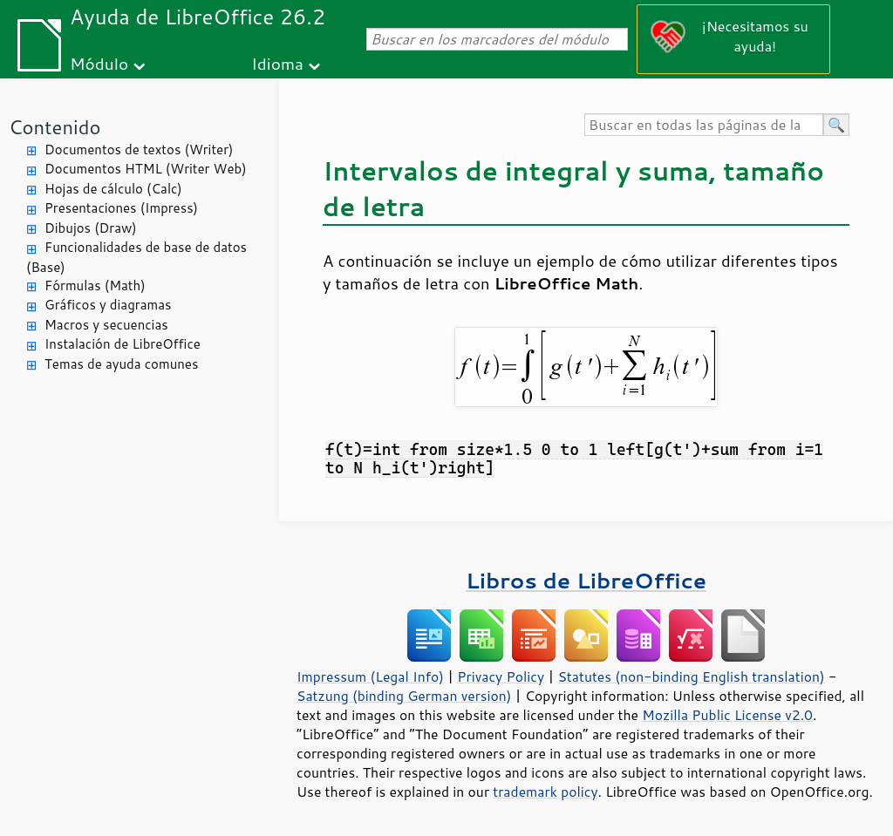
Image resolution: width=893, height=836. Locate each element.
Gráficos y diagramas (107, 305)
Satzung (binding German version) (404, 695)
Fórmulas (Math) (95, 285)
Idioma (277, 63)
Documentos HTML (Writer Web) (145, 169)
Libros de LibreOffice (586, 580)
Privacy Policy (500, 676)
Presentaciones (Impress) (121, 208)
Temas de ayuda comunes (121, 364)
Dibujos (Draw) (90, 228)
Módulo (99, 63)
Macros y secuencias (106, 325)
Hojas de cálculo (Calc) (113, 189)
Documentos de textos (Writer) (139, 149)
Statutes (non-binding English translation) (690, 676)
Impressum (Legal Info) (370, 676)
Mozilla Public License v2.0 (727, 714)
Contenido (54, 126)
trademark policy (545, 791)
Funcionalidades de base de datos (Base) (136, 257)
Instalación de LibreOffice (122, 344)
